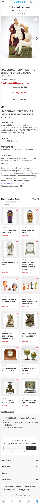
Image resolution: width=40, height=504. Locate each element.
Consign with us (20, 92)
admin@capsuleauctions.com (12, 183)
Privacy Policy (27, 451)
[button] (3, 2)
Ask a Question (20, 99)
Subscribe (32, 448)
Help (31, 2)
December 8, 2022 (20, 10)
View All (35, 199)
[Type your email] (15, 448)
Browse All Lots (7, 411)
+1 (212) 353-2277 (9, 425)
